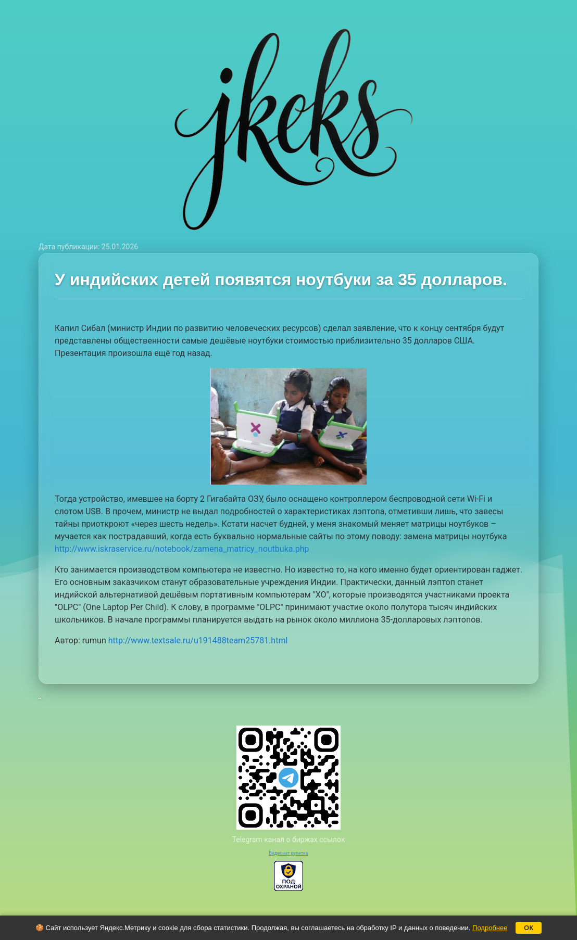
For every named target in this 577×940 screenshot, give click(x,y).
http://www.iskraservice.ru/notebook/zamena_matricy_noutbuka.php (182, 549)
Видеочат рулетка (288, 853)
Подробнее (489, 928)
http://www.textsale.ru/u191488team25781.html (198, 640)
